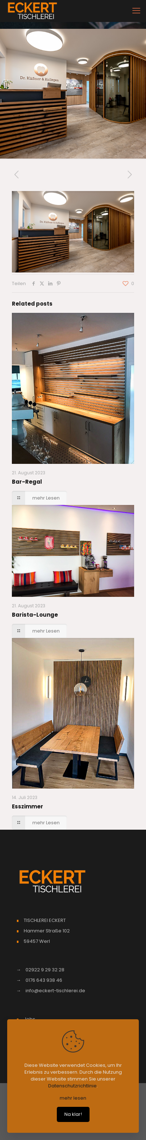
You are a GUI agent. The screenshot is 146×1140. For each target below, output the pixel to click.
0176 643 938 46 (44, 980)
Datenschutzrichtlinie (72, 1085)
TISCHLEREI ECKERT (45, 920)
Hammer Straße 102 (47, 930)
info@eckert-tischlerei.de (55, 990)
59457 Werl (37, 941)
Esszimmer (27, 806)
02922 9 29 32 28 (45, 969)
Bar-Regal (27, 481)
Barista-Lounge (35, 614)
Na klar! (73, 1114)
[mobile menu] (136, 11)
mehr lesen (73, 1098)
